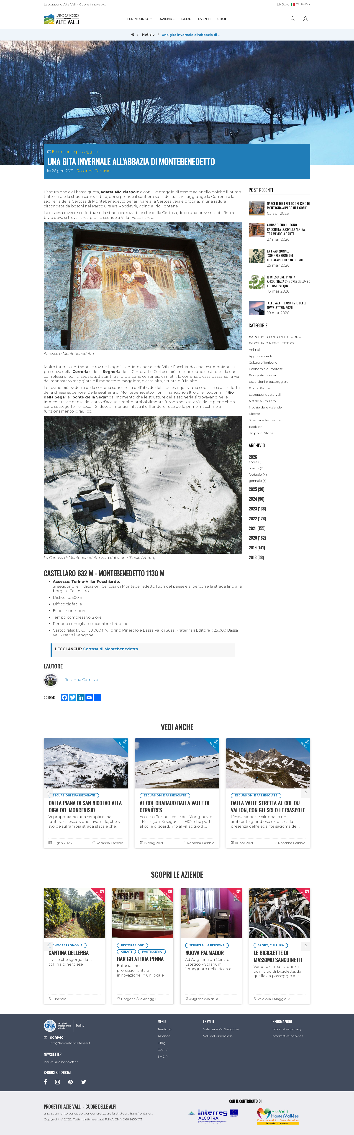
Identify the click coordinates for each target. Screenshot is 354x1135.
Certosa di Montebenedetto (110, 649)
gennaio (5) (257, 481)
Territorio (140, 19)
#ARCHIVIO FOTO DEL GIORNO (275, 337)
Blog (186, 19)
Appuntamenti (260, 356)
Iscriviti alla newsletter (61, 1062)
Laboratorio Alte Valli (265, 395)
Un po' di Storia (261, 433)
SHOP (222, 19)
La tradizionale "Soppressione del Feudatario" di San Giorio (285, 255)
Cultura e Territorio (263, 362)
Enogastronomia (262, 375)
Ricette (254, 414)
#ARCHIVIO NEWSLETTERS (271, 343)
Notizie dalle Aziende (265, 407)
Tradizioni (256, 427)
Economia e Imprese (266, 369)
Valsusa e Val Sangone (221, 1029)
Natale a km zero (262, 401)
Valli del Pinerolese (218, 1036)
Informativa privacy (286, 1029)
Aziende (166, 19)
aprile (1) (255, 462)
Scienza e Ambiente (265, 420)
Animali (254, 349)
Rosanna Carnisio (93, 171)
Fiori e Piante (259, 388)
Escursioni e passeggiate (76, 152)
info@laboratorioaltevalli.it (70, 1043)
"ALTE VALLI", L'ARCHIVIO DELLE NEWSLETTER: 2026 (286, 305)
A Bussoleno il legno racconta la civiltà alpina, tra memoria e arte (286, 229)
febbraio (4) (258, 474)
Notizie (148, 35)
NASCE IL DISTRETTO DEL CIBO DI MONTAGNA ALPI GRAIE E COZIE (288, 205)
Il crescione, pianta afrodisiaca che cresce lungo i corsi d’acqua (288, 281)
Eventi (204, 19)
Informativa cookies (287, 1036)
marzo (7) (256, 468)
